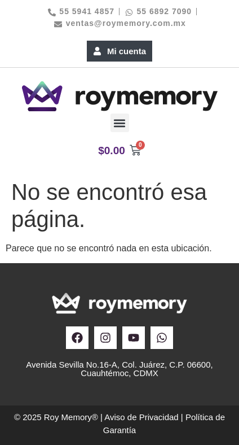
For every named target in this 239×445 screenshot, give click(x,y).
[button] (119, 123)
